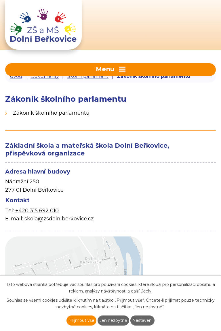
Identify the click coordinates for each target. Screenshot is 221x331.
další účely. (141, 291)
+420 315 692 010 (37, 210)
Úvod (16, 76)
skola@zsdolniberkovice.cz (59, 218)
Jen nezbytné (113, 320)
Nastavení (142, 320)
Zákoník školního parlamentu (51, 113)
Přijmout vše (81, 320)
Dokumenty (45, 76)
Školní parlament (87, 76)
